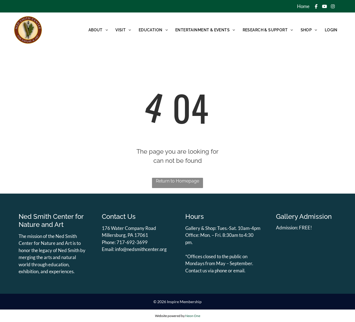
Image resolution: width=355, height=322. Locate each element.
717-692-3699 (132, 242)
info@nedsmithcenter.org (141, 249)
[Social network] (316, 7)
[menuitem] (97, 30)
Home (303, 6)
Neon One (192, 316)
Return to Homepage (177, 181)
